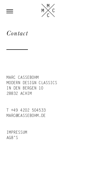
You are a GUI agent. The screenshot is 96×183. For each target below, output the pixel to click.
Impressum (16, 133)
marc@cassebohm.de (26, 116)
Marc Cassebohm (48, 10)
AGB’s (12, 138)
